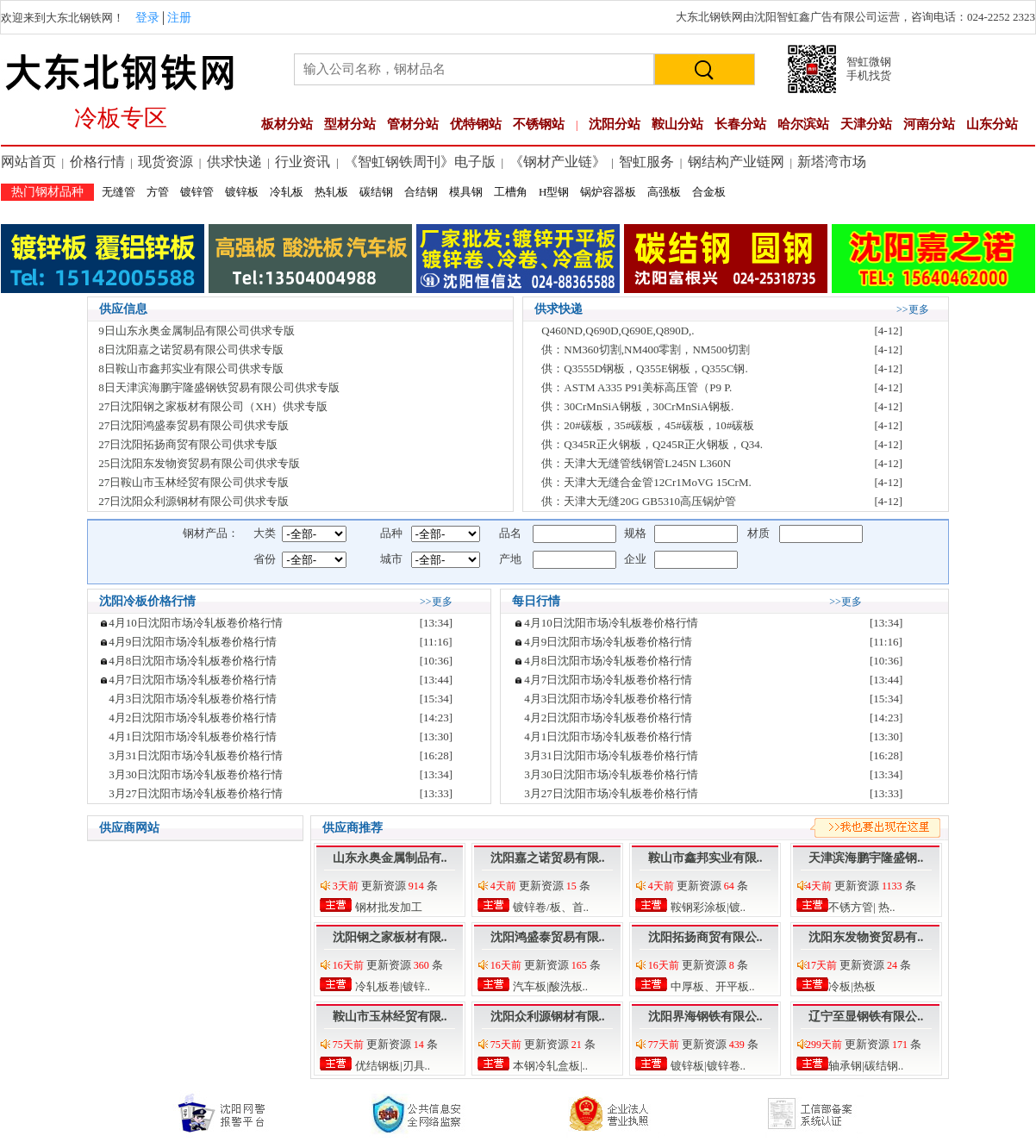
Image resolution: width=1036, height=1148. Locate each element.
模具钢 (466, 191)
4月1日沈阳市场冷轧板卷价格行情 (193, 736)
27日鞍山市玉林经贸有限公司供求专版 (193, 482)
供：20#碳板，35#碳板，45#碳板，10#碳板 (647, 425)
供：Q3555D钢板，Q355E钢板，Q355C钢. (644, 368)
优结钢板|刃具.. (391, 1065)
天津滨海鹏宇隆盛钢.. (865, 858)
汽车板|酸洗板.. (549, 986)
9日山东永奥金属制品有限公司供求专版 (196, 330)
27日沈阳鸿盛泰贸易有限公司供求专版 (193, 425)
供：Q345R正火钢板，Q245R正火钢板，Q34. (652, 444)
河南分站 (929, 124)
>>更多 (912, 309)
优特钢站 (476, 124)
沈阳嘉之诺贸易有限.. (547, 858)
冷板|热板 (851, 986)
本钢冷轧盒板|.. (549, 1065)
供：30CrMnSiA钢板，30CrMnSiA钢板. (637, 406)
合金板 (709, 191)
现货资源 (165, 161)
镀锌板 (242, 191)
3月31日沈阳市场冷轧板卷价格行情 (196, 755)
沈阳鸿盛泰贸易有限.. (547, 937)
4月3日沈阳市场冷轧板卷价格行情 (193, 698)
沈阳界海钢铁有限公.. (705, 1016)
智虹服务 (646, 161)
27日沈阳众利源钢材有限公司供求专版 (193, 501)
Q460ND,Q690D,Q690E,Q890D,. (617, 330)
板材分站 (287, 124)
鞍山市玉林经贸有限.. (390, 1016)
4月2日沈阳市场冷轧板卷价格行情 (193, 717)
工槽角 (510, 191)
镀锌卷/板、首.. (549, 907)
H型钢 (554, 191)
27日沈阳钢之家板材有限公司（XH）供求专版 (213, 406)
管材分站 (413, 124)
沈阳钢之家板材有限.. (390, 937)
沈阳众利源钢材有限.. (547, 1016)
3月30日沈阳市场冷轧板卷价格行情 (196, 774)
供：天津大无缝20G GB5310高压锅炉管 (638, 501)
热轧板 (331, 191)
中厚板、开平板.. (711, 986)
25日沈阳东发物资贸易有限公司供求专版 (199, 463)
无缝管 (118, 191)
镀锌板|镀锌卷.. (707, 1065)
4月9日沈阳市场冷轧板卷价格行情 (193, 641)
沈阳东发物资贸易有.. (865, 937)
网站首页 (28, 161)
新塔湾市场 (831, 161)
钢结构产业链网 (736, 161)
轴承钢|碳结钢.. (864, 1065)
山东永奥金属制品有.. (390, 858)
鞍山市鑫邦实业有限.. (705, 858)
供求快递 (234, 161)
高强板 (664, 191)
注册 (179, 17)
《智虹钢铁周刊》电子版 (420, 161)
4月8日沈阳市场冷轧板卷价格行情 (193, 660)
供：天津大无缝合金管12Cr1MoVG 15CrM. (646, 482)
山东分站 (992, 124)
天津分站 (866, 124)
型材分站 (350, 124)
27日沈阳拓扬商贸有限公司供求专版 (188, 444)
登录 (147, 17)
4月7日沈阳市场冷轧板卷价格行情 (193, 679)
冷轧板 (286, 191)
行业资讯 (302, 161)
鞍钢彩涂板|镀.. (707, 907)
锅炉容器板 (608, 191)
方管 (158, 191)
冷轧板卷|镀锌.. (391, 986)
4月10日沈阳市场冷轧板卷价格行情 (196, 622)
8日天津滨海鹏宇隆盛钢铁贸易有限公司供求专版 (219, 387)
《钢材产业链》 (557, 161)
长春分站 (740, 124)
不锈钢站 (539, 124)
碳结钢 (376, 191)
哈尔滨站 (803, 124)
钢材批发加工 (387, 907)
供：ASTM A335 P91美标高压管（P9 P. (636, 387)
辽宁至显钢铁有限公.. (865, 1016)
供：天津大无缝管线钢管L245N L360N (636, 463)
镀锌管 (197, 191)
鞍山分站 (677, 124)
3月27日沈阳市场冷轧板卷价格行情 (196, 793)
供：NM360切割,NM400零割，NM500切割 (645, 349)
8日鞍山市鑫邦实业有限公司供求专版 (191, 368)
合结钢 (421, 191)
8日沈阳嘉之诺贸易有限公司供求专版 (191, 349)
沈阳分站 (614, 124)
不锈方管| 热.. (861, 907)
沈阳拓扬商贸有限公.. (705, 937)
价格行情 (97, 161)
